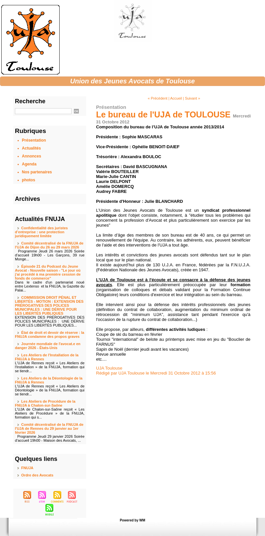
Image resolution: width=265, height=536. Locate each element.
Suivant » (192, 98)
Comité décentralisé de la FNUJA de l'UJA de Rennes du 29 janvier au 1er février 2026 (49, 428)
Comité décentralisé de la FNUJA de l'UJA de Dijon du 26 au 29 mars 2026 (49, 245)
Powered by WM (132, 520)
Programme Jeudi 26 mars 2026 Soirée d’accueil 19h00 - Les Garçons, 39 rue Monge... (49, 255)
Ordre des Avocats (37, 475)
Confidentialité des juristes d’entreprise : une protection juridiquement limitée (41, 232)
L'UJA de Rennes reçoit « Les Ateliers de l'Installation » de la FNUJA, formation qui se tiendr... (49, 367)
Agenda (29, 164)
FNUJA (27, 468)
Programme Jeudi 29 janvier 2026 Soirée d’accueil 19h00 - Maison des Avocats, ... (49, 438)
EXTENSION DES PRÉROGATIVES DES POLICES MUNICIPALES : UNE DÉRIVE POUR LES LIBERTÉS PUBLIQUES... (49, 321)
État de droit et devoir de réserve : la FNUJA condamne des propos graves (49, 334)
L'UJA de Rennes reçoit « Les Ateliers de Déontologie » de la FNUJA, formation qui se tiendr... (49, 390)
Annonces (31, 156)
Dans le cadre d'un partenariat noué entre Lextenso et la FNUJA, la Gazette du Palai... (49, 286)
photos (28, 180)
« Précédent (157, 98)
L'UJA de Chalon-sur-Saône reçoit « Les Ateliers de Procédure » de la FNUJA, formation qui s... (49, 413)
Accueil (176, 98)
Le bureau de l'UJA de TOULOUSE (163, 114)
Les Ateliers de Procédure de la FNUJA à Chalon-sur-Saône (45, 403)
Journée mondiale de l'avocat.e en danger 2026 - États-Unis (47, 346)
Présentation (34, 140)
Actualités (31, 148)
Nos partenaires (37, 172)
